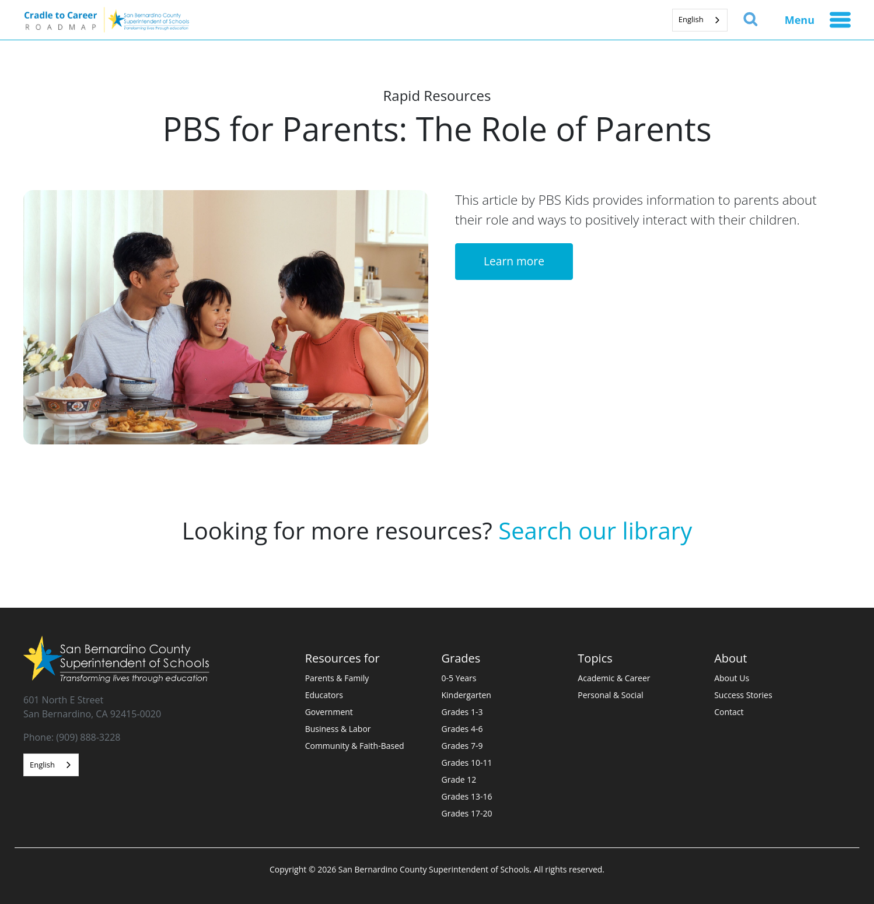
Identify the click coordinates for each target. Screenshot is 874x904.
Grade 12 (459, 779)
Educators (324, 694)
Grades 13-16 (467, 796)
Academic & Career (614, 678)
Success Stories (743, 694)
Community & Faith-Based (354, 745)
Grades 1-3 (462, 711)
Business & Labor (338, 728)
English (691, 19)
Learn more (514, 261)
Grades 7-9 (462, 745)
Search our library (595, 530)
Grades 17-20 (467, 813)
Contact (728, 711)
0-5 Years (459, 678)
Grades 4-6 (462, 728)
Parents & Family (337, 678)
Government (329, 711)
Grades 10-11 (467, 762)
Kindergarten (466, 694)
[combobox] (700, 20)
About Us (731, 678)
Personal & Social (610, 694)
